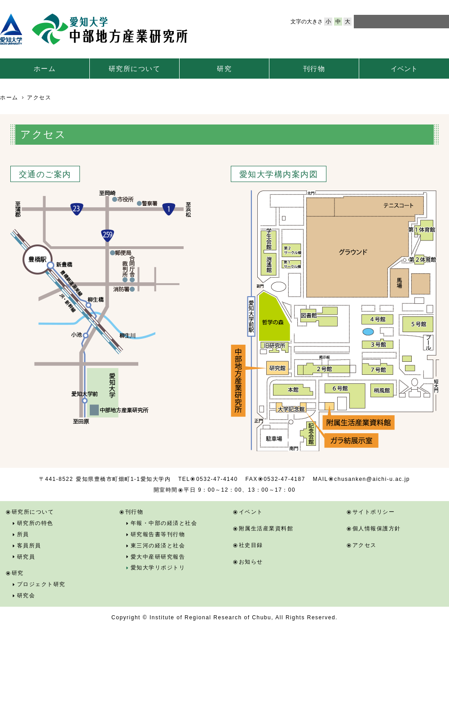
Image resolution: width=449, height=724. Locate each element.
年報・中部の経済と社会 (164, 523)
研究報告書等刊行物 (158, 534)
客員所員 (29, 545)
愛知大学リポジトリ (158, 567)
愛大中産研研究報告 (158, 557)
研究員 (26, 557)
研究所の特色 (35, 523)
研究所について (135, 68)
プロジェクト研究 (41, 584)
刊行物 (314, 68)
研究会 (26, 595)
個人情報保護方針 (376, 528)
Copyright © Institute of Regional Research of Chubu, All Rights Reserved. (224, 617)
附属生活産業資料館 (266, 528)
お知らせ (251, 562)
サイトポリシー (373, 512)
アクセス (364, 545)
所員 (23, 534)
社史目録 (251, 545)
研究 (224, 68)
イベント (404, 68)
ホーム (45, 68)
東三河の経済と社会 (158, 545)
